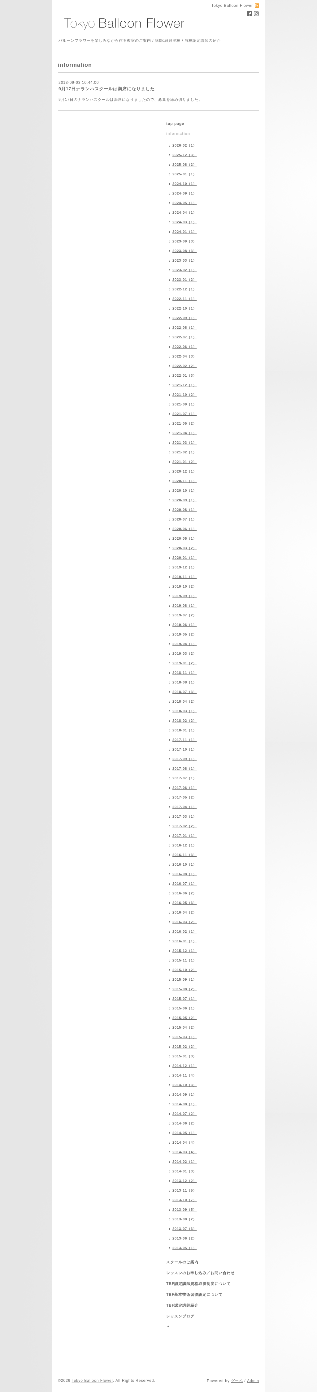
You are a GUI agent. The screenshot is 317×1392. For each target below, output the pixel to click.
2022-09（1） (184, 318)
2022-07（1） (184, 337)
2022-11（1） (184, 299)
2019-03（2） (184, 653)
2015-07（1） (184, 998)
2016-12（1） (184, 845)
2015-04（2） (184, 1027)
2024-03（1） (184, 222)
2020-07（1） (184, 519)
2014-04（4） (184, 1142)
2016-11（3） (184, 855)
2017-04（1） (184, 807)
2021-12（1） (184, 385)
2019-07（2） (184, 615)
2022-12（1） (184, 289)
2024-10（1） (184, 184)
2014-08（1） (184, 1104)
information (178, 133)
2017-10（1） (184, 749)
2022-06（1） (184, 347)
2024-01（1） (184, 231)
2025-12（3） (184, 155)
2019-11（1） (184, 577)
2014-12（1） (184, 1066)
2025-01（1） (184, 174)
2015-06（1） (184, 1008)
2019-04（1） (184, 644)
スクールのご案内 (182, 1262)
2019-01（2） (184, 663)
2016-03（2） (184, 922)
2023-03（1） (184, 260)
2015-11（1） (184, 960)
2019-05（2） (184, 634)
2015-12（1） (184, 951)
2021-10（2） (184, 394)
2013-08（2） (184, 1219)
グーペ (237, 1381)
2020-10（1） (184, 490)
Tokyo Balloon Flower (92, 1380)
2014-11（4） (184, 1075)
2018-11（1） (184, 673)
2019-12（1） (184, 567)
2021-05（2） (184, 423)
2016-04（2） (184, 912)
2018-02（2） (184, 720)
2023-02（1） (184, 270)
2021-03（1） (184, 442)
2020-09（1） (184, 500)
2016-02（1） (184, 931)
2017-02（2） (184, 826)
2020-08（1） (184, 510)
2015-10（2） (184, 970)
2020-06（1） (184, 529)
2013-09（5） (184, 1209)
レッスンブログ (180, 1316)
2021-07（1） (184, 414)
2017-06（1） (184, 788)
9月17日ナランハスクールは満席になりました (107, 88)
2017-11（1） (184, 740)
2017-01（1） (184, 835)
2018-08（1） (184, 682)
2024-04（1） (184, 212)
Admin (253, 1381)
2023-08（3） (184, 251)
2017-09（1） (184, 759)
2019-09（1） (184, 596)
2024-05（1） (184, 203)
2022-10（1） (184, 308)
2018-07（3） (184, 692)
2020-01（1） (184, 557)
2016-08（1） (184, 874)
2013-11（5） (184, 1190)
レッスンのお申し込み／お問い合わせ (200, 1273)
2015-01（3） (184, 1056)
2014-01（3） (184, 1171)
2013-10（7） (184, 1200)
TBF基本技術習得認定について (194, 1294)
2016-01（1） (184, 941)
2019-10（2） (184, 586)
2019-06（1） (184, 625)
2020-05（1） (184, 538)
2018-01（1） (184, 730)
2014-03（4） (184, 1152)
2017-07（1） (184, 778)
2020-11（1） (184, 481)
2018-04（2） (184, 701)
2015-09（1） (184, 979)
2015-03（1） (184, 1037)
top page (175, 124)
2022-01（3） (184, 375)
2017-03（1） (184, 816)
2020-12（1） (184, 471)
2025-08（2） (184, 164)
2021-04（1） (184, 433)
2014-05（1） (184, 1133)
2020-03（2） (184, 548)
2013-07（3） (184, 1229)
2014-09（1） (184, 1094)
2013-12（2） (184, 1181)
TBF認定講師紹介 (182, 1305)
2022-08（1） (184, 327)
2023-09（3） (184, 241)
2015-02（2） (184, 1046)
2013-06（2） (184, 1238)
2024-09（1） (184, 193)
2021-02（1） (184, 452)
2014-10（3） (184, 1085)
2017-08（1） (184, 768)
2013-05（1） (184, 1248)
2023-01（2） (184, 279)
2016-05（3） (184, 903)
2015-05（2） (184, 1018)
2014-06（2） (184, 1123)
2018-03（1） (184, 711)
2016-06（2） (184, 893)
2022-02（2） (184, 366)
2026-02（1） (184, 145)
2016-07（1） (184, 883)
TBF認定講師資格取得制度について (198, 1284)
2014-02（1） (184, 1161)
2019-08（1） (184, 605)
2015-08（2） (184, 989)
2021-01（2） (184, 462)
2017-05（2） (184, 797)
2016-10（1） (184, 864)
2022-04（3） (184, 356)
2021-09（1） (184, 404)
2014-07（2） (184, 1114)
